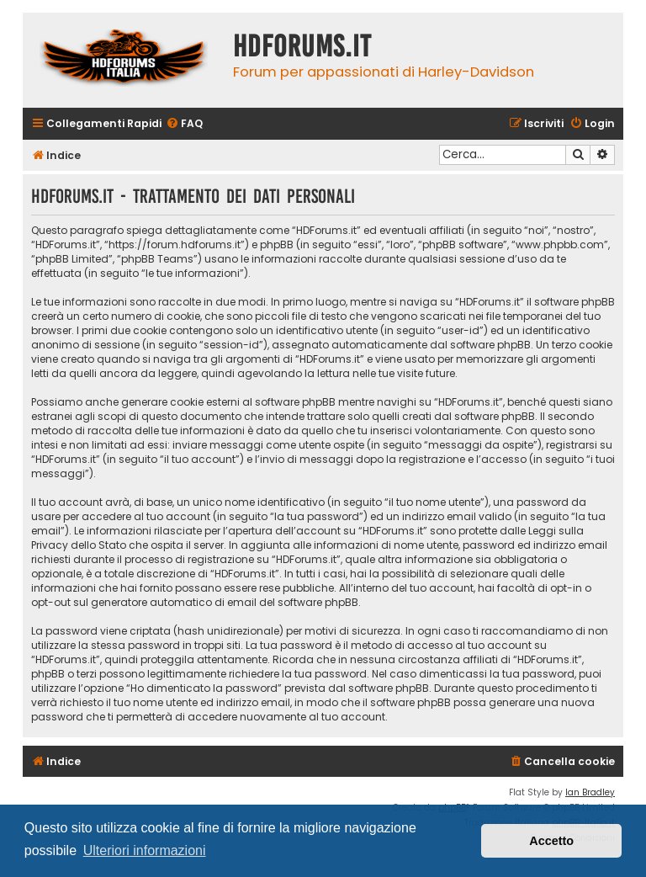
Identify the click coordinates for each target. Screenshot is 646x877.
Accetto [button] (551, 841)
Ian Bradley (590, 792)
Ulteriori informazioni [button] (144, 850)
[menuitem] (184, 124)
